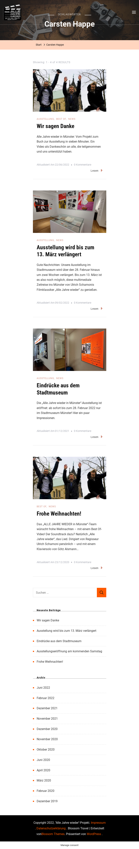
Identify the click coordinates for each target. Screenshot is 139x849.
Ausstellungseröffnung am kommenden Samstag (69, 651)
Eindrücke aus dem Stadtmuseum (59, 641)
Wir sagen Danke (55, 126)
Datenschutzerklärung (51, 828)
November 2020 (47, 739)
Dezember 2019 (47, 801)
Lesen (97, 170)
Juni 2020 (43, 760)
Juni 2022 (43, 687)
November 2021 (47, 718)
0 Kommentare (82, 165)
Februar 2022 (45, 698)
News (71, 119)
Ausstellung (45, 119)
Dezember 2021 (47, 708)
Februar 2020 (45, 791)
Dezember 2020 (47, 729)
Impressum (98, 822)
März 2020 (44, 780)
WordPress (94, 834)
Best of (61, 119)
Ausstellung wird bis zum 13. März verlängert (66, 631)
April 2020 (43, 770)
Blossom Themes (53, 834)
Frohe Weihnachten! (59, 513)
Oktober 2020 (46, 749)
